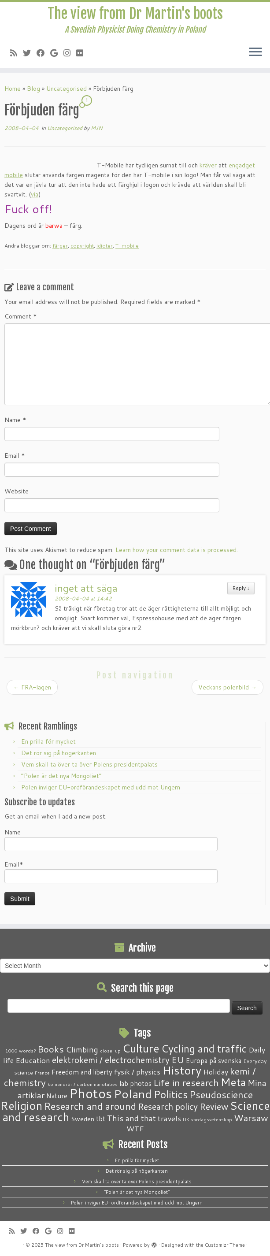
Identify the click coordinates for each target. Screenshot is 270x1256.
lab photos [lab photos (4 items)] (135, 1083)
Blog (33, 88)
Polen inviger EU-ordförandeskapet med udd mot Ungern (100, 787)
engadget (242, 165)
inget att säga (86, 588)
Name (15, 419)
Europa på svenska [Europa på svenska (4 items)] (213, 1060)
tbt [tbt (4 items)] (100, 1118)
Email (14, 455)
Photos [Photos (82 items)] (90, 1093)
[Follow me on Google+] (56, 53)
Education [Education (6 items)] (32, 1060)
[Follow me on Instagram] (69, 53)
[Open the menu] (255, 52)
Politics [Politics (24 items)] (171, 1094)
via (34, 194)
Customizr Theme (225, 1245)
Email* (111, 871)
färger (60, 245)
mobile (13, 174)
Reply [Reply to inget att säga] (241, 588)
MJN (97, 128)
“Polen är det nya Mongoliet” (61, 775)
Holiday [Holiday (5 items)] (215, 1072)
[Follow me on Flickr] (82, 53)
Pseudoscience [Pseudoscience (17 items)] (221, 1094)
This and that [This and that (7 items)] (131, 1118)
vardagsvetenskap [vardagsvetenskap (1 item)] (211, 1119)
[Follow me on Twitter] (30, 53)
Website (16, 491)
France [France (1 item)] (42, 1072)
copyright (82, 245)
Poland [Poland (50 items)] (133, 1094)
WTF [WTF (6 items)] (135, 1128)
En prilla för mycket (48, 741)
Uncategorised (66, 88)
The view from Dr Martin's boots (135, 13)
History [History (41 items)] (181, 1070)
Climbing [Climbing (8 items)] (82, 1049)
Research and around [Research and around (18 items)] (90, 1106)
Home (12, 88)
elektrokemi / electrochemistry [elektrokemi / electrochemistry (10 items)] (111, 1060)
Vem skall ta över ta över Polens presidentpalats (89, 764)
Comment (20, 316)
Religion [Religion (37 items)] (21, 1105)
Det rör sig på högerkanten (58, 752)
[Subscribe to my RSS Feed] (16, 53)
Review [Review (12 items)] (214, 1106)
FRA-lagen (32, 687)
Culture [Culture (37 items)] (140, 1048)
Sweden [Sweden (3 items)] (82, 1119)
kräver (208, 165)
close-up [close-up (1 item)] (110, 1050)
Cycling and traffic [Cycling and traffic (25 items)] (204, 1048)
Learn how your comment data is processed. (176, 549)
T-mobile (127, 245)
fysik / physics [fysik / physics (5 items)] (137, 1072)
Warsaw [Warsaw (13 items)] (251, 1118)
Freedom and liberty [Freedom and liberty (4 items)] (82, 1072)
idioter (104, 245)
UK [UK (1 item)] (186, 1119)
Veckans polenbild (227, 687)
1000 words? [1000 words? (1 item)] (20, 1050)
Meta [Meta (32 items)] (233, 1081)
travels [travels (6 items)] (169, 1118)
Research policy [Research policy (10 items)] (168, 1106)
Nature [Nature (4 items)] (56, 1095)
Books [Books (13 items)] (50, 1049)
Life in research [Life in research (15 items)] (186, 1082)
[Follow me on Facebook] (43, 53)
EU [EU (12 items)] (177, 1059)
